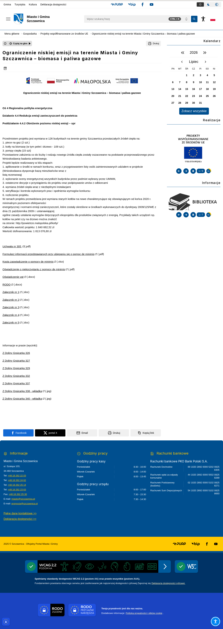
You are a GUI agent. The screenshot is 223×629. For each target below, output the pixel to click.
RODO (7, 284)
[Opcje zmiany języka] (213, 19)
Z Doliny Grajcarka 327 (16, 360)
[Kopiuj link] (145, 432)
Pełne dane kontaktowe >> (20, 513)
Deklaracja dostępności (53, 4)
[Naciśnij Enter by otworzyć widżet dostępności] (203, 19)
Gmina (7, 4)
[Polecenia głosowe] (186, 19)
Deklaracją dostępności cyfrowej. (168, 583)
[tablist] (208, 4)
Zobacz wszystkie (194, 111)
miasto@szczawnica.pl (23, 499)
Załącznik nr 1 (11, 292)
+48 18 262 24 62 (17, 480)
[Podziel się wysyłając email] (82, 432)
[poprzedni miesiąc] (181, 61)
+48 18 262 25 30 (18, 494)
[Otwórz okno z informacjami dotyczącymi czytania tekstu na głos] (5, 43)
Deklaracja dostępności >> (20, 518)
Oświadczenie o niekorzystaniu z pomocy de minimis (34, 269)
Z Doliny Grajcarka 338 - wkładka (22, 391)
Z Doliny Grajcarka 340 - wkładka (22, 398)
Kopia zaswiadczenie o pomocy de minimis (28, 261)
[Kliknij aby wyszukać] (194, 19)
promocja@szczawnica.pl (24, 503)
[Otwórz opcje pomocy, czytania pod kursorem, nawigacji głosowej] (215, 621)
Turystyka (19, 4)
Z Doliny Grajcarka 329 (16, 368)
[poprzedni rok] (182, 52)
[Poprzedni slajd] (179, 171)
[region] (193, 81)
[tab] (200, 4)
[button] (117, 4)
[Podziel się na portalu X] (50, 432)
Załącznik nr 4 (11, 314)
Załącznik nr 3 (11, 307)
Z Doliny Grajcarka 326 (16, 352)
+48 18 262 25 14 (17, 485)
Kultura (33, 4)
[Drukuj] (153, 43)
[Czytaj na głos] (20, 43)
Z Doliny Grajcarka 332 (16, 375)
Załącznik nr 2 (11, 299)
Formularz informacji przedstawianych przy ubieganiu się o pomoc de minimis (48, 254)
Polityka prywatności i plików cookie (144, 613)
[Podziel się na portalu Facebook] (18, 432)
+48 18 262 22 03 (17, 475)
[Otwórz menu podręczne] (8, 19)
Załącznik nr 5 (11, 322)
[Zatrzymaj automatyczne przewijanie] (193, 171)
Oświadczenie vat (13, 276)
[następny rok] (204, 52)
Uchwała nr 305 (12, 246)
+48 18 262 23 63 (17, 489)
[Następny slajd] (186, 171)
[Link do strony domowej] (47, 19)
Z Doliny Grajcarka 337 (16, 383)
